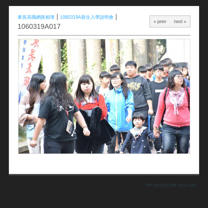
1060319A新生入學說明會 (87, 17)
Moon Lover (187, 185)
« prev (160, 21)
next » (180, 21)
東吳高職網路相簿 (36, 17)
